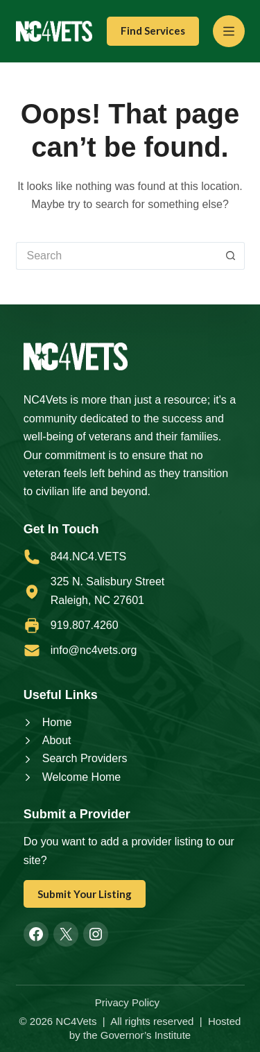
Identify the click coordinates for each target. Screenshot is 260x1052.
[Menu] (229, 31)
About (56, 740)
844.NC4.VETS (88, 556)
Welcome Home (81, 777)
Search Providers (85, 758)
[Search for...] (116, 256)
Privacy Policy (127, 1002)
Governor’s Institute (146, 1035)
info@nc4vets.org (94, 650)
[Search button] (231, 256)
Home (57, 722)
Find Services (153, 30)
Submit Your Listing (84, 894)
